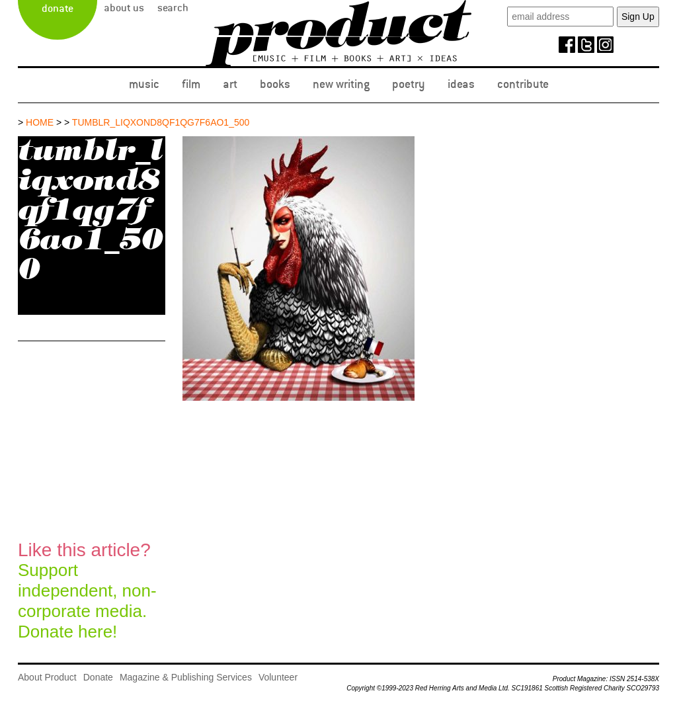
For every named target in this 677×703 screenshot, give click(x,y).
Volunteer (278, 677)
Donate (57, 9)
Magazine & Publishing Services (186, 677)
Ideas (461, 84)
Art (230, 84)
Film (191, 84)
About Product (47, 677)
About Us (124, 8)
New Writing (341, 84)
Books (275, 84)
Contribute (523, 84)
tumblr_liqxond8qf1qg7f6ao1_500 (160, 122)
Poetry (408, 84)
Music (144, 84)
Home (40, 122)
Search (172, 8)
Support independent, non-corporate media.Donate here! (87, 591)
